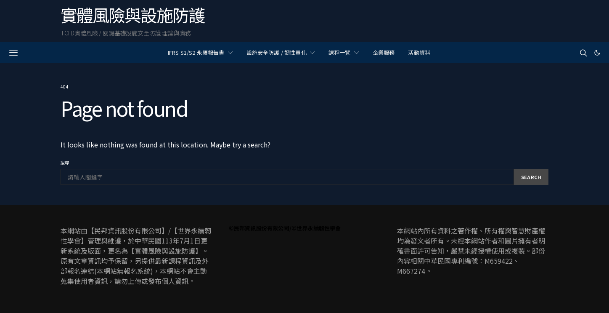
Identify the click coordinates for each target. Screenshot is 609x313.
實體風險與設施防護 (132, 15)
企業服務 (384, 52)
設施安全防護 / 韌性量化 (276, 52)
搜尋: (66, 162)
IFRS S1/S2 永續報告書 (196, 52)
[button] (597, 52)
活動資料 (419, 52)
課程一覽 (339, 52)
